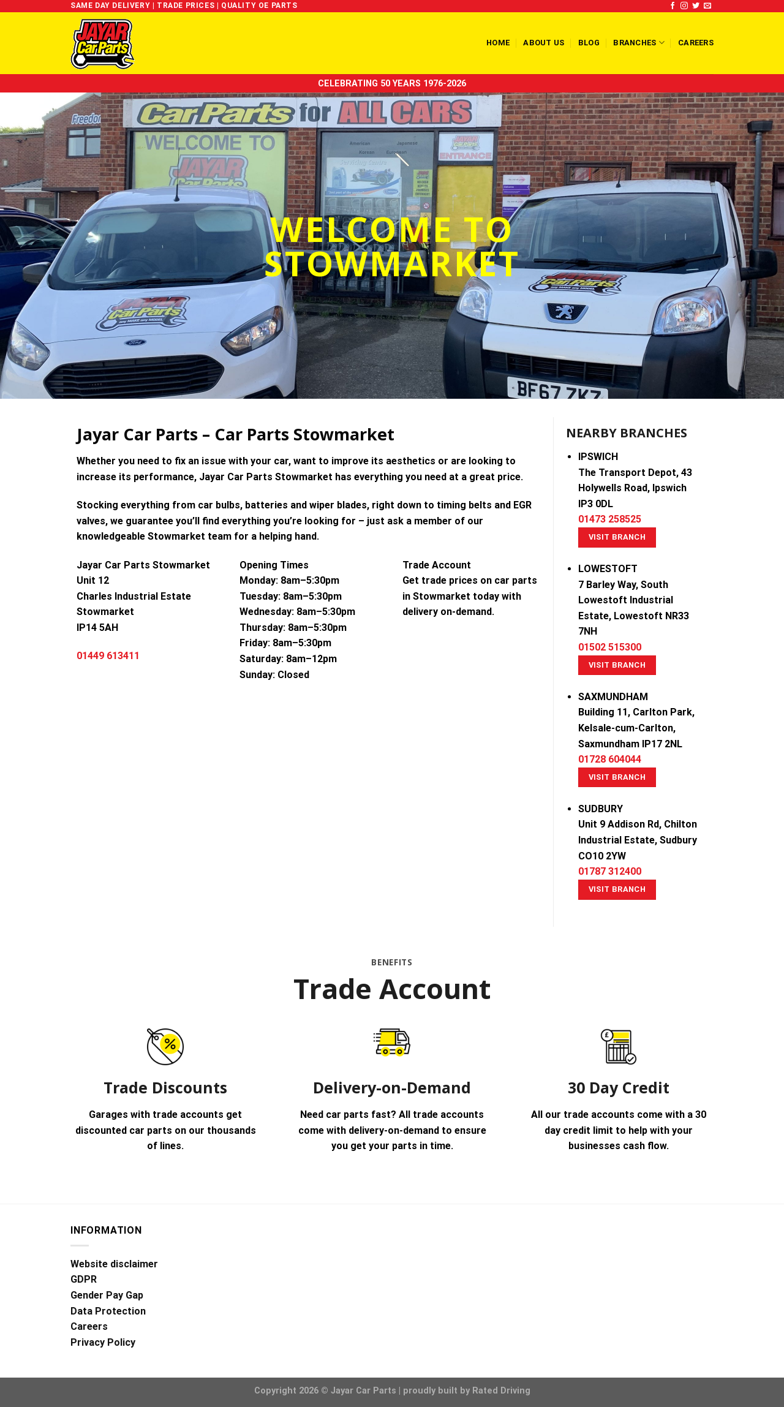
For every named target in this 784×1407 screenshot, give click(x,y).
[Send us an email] (707, 6)
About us (543, 42)
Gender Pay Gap (106, 1295)
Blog (589, 42)
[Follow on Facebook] (672, 6)
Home (498, 42)
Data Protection (108, 1311)
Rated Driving (501, 1391)
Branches (639, 42)
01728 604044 (609, 759)
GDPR (83, 1279)
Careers (696, 42)
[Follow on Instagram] (684, 6)
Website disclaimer (114, 1264)
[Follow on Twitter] (695, 6)
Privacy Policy (102, 1342)
